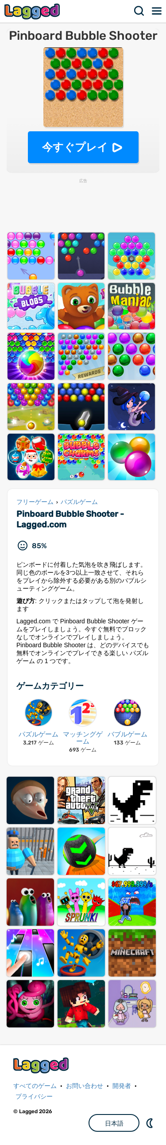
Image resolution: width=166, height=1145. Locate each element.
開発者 (121, 1086)
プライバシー (34, 1096)
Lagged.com (42, 1065)
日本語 (114, 1123)
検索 (139, 11)
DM (150, 1123)
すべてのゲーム (35, 1086)
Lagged (33, 11)
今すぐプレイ (75, 147)
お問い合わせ (84, 1086)
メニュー (157, 11)
